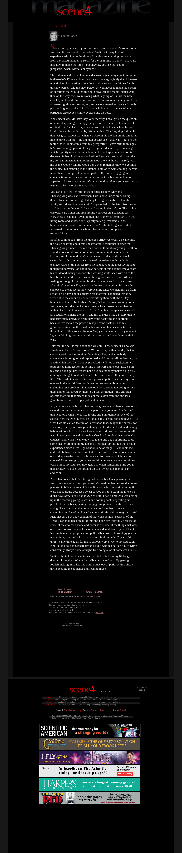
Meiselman (70, 700)
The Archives (97, 710)
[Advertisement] (89, 814)
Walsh (102, 700)
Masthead (61, 702)
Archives (116, 702)
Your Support (99, 702)
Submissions (72, 702)
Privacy (104, 705)
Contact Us (63, 705)
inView (82, 697)
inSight (89, 697)
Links (108, 702)
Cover (56, 697)
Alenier (110, 700)
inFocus (74, 697)
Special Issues (113, 697)
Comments (74, 705)
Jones (78, 700)
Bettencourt (59, 700)
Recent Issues (86, 702)
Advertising (95, 705)
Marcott (95, 700)
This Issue (64, 697)
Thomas (86, 700)
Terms (112, 705)
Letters (117, 700)
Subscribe (84, 705)
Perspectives (99, 697)
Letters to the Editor (92, 596)
